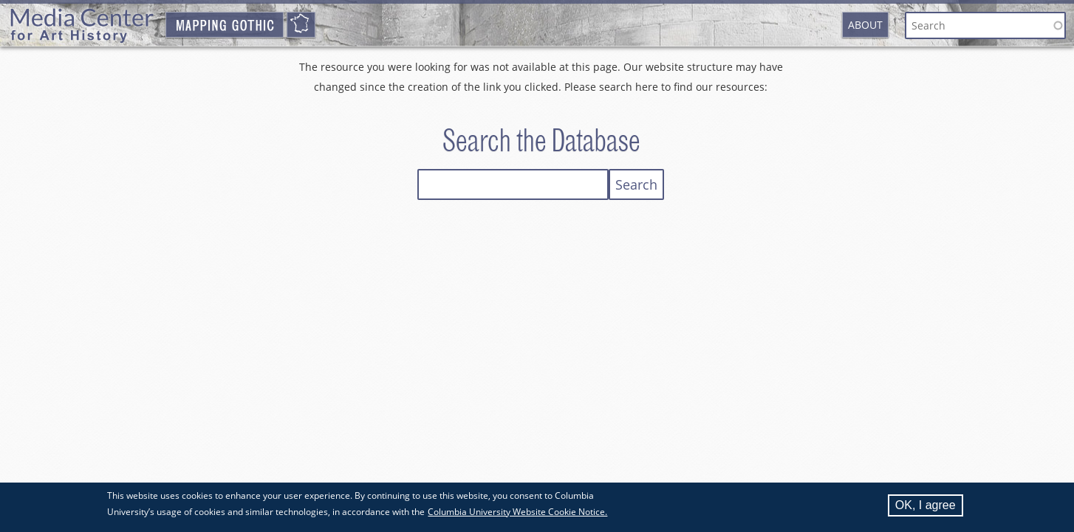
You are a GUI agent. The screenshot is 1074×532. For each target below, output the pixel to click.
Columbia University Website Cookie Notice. (517, 513)
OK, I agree (925, 506)
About (865, 25)
